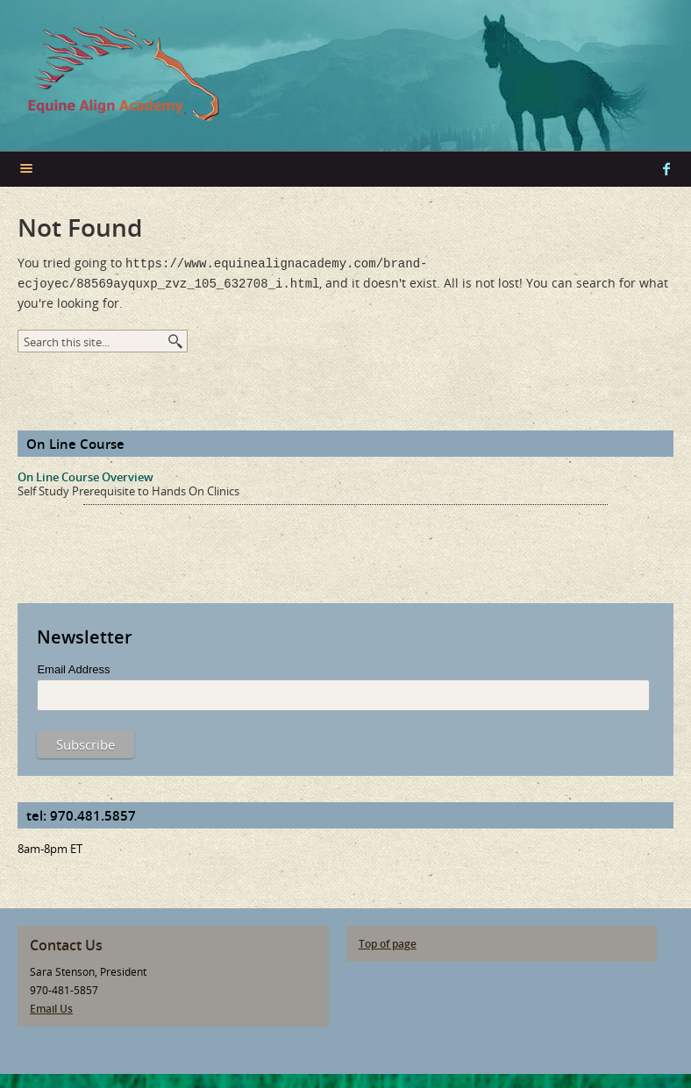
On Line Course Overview (85, 473)
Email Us (51, 1005)
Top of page (388, 940)
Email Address (73, 665)
